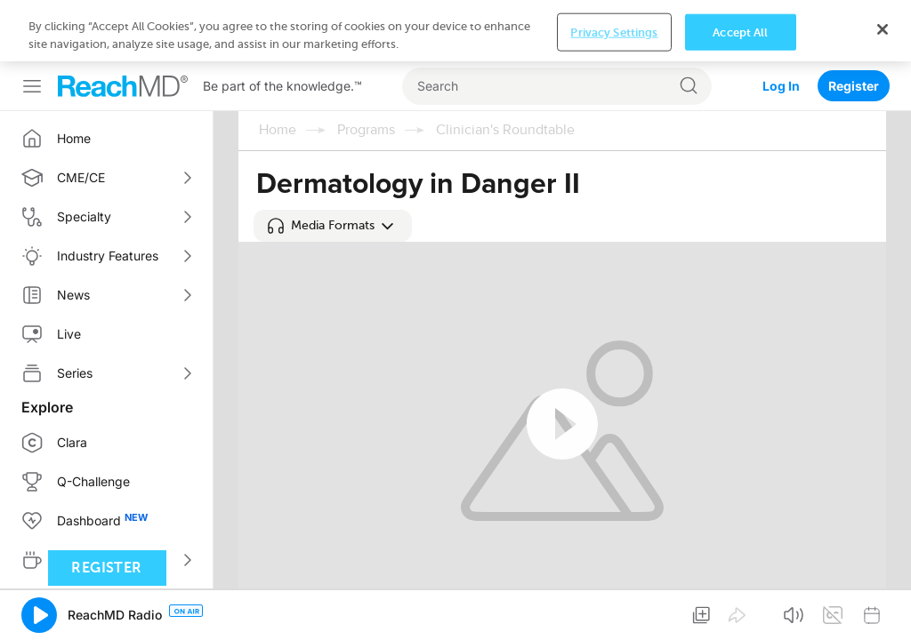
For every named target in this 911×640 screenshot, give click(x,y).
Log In (781, 85)
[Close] (882, 29)
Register (853, 85)
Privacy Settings (613, 31)
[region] (455, 30)
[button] (333, 226)
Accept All (740, 31)
